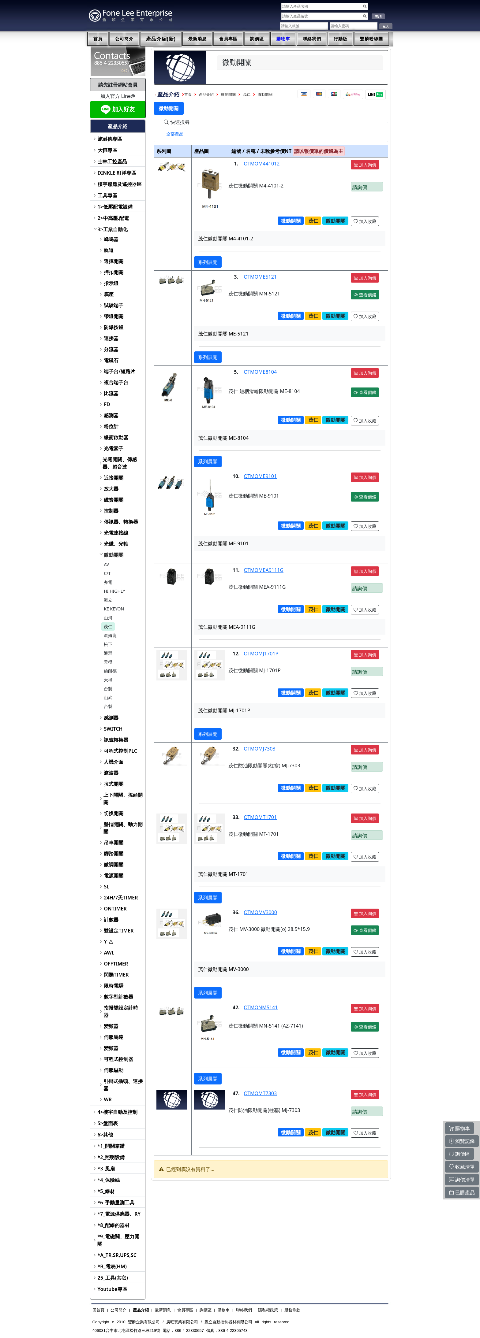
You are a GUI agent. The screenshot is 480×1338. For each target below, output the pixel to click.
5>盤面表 (108, 1123)
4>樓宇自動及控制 (117, 1112)
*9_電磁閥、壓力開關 (118, 1240)
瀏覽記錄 (462, 1141)
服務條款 (292, 1310)
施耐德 (110, 671)
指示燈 (111, 283)
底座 (109, 294)
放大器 (111, 488)
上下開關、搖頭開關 (123, 798)
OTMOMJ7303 (259, 748)
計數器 (111, 919)
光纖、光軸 (116, 543)
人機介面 (113, 761)
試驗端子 (113, 305)
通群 (108, 653)
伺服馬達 (113, 1037)
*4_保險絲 (109, 1180)
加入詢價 (365, 165)
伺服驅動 (113, 1070)
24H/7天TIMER (121, 897)
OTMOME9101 (260, 476)
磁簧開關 (113, 499)
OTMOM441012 (261, 163)
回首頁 (98, 1310)
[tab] (174, 134)
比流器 (111, 393)
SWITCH (113, 728)
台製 (108, 688)
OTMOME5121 (260, 276)
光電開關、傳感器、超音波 (120, 463)
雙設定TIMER (118, 930)
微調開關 (113, 864)
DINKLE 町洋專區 (117, 172)
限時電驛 (113, 985)
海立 (108, 600)
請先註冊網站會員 (117, 84)
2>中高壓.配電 (113, 218)
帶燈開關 (113, 316)
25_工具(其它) (113, 1277)
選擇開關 (113, 261)
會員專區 (228, 38)
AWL (109, 952)
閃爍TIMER (116, 974)
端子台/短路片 (119, 371)
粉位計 (111, 426)
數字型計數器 (118, 996)
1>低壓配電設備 (115, 206)
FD (107, 404)
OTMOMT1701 (260, 817)
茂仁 (108, 626)
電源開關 (113, 875)
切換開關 (113, 813)
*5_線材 (106, 1191)
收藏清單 (462, 1166)
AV (106, 564)
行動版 (340, 38)
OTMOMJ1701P (261, 653)
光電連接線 (116, 532)
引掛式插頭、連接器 (123, 1085)
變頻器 (111, 1026)
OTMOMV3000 (260, 912)
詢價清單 (462, 1179)
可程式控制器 (118, 1059)
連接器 (111, 338)
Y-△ (108, 941)
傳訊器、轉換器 (121, 521)
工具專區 (107, 195)
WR (108, 1099)
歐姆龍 (110, 635)
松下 (108, 644)
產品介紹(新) (161, 39)
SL (106, 886)
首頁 (98, 38)
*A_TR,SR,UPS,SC (117, 1255)
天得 (108, 662)
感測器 (111, 415)
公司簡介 (124, 38)
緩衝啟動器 (116, 437)
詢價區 (257, 38)
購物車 (283, 38)
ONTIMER (115, 908)
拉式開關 (113, 783)
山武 (108, 697)
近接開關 (113, 477)
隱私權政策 (268, 1310)
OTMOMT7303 (260, 1093)
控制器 (111, 510)
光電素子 (113, 448)
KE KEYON (114, 609)
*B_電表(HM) (112, 1266)
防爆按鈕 (113, 327)
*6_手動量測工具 (116, 1202)
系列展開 (208, 262)
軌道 (109, 250)
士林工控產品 (112, 161)
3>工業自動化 (113, 229)
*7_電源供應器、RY (119, 1213)
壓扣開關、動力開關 (123, 828)
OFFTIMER (116, 963)
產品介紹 (206, 94)
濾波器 (111, 772)
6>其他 (105, 1134)
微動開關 (113, 554)
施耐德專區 (110, 138)
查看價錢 (365, 295)
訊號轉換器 (116, 739)
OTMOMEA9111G (263, 570)
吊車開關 (113, 842)
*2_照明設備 (111, 1157)
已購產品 (462, 1192)
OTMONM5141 (261, 1007)
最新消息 (197, 38)
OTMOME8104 (260, 372)
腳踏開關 (113, 853)
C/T (107, 573)
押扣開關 (113, 272)
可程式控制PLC (120, 750)
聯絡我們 (312, 38)
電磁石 (111, 360)
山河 (108, 618)
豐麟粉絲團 (371, 38)
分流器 (111, 349)
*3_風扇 (106, 1168)
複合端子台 (116, 382)
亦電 (108, 582)
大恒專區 (107, 150)
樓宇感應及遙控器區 (120, 184)
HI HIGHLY (114, 591)
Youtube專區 (112, 1289)
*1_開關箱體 (111, 1146)
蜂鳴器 (111, 239)
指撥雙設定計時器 (121, 1011)
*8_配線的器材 (114, 1225)
